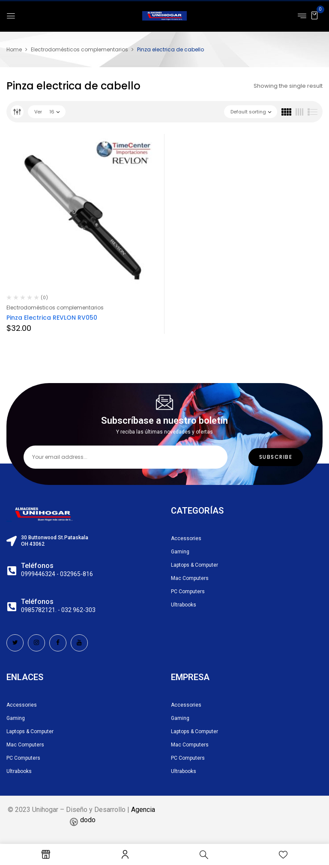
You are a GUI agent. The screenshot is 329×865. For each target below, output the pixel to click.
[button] (314, 15)
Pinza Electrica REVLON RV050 (51, 317)
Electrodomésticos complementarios (79, 49)
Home (14, 49)
